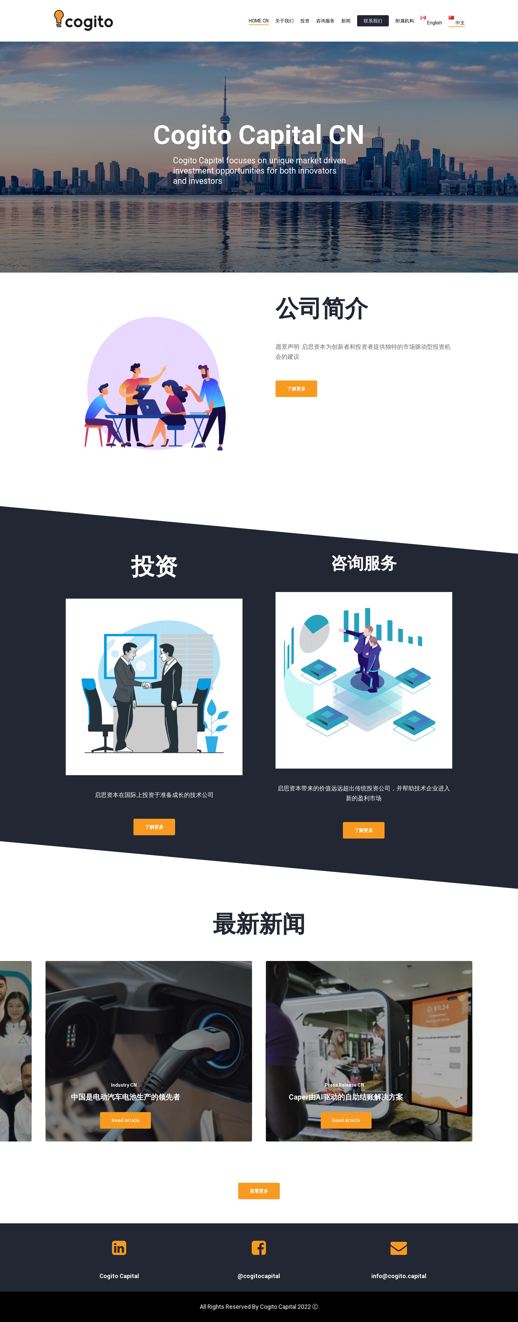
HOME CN (259, 20)
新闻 (346, 20)
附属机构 (404, 20)
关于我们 (284, 20)
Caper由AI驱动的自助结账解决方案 (346, 1097)
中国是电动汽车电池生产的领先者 (125, 1097)
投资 (305, 20)
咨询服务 (325, 20)
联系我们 (373, 20)
